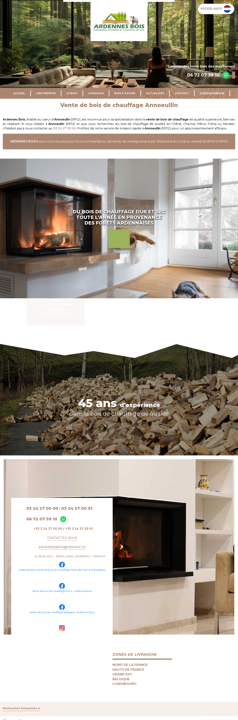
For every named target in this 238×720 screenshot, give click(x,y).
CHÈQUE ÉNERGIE (212, 93)
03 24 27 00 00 (64, 128)
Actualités (155, 93)
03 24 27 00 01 (76, 508)
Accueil (19, 93)
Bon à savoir (124, 93)
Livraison (96, 93)
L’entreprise (46, 93)
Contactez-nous (62, 538)
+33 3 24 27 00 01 (79, 528)
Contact (182, 93)
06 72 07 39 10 (203, 75)
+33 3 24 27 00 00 (48, 528)
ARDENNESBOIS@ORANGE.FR (61, 547)
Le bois (72, 93)
